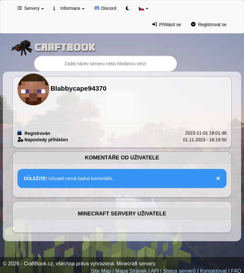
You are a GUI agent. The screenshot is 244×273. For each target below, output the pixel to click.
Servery (30, 8)
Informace (69, 8)
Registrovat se (209, 24)
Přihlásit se (166, 24)
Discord (105, 8)
